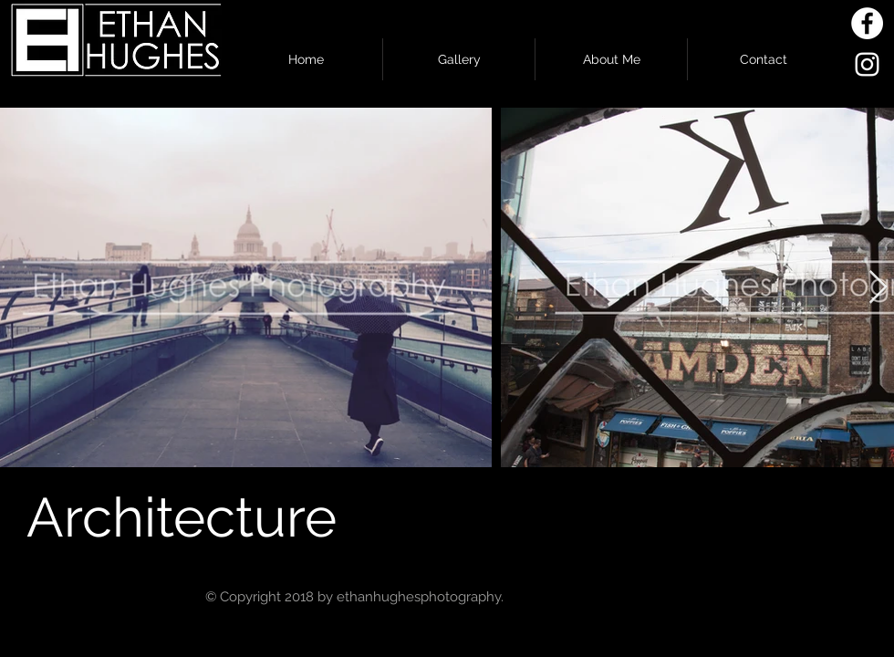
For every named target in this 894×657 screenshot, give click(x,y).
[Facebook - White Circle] (867, 23)
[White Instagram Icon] (867, 64)
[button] (458, 59)
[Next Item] (878, 288)
